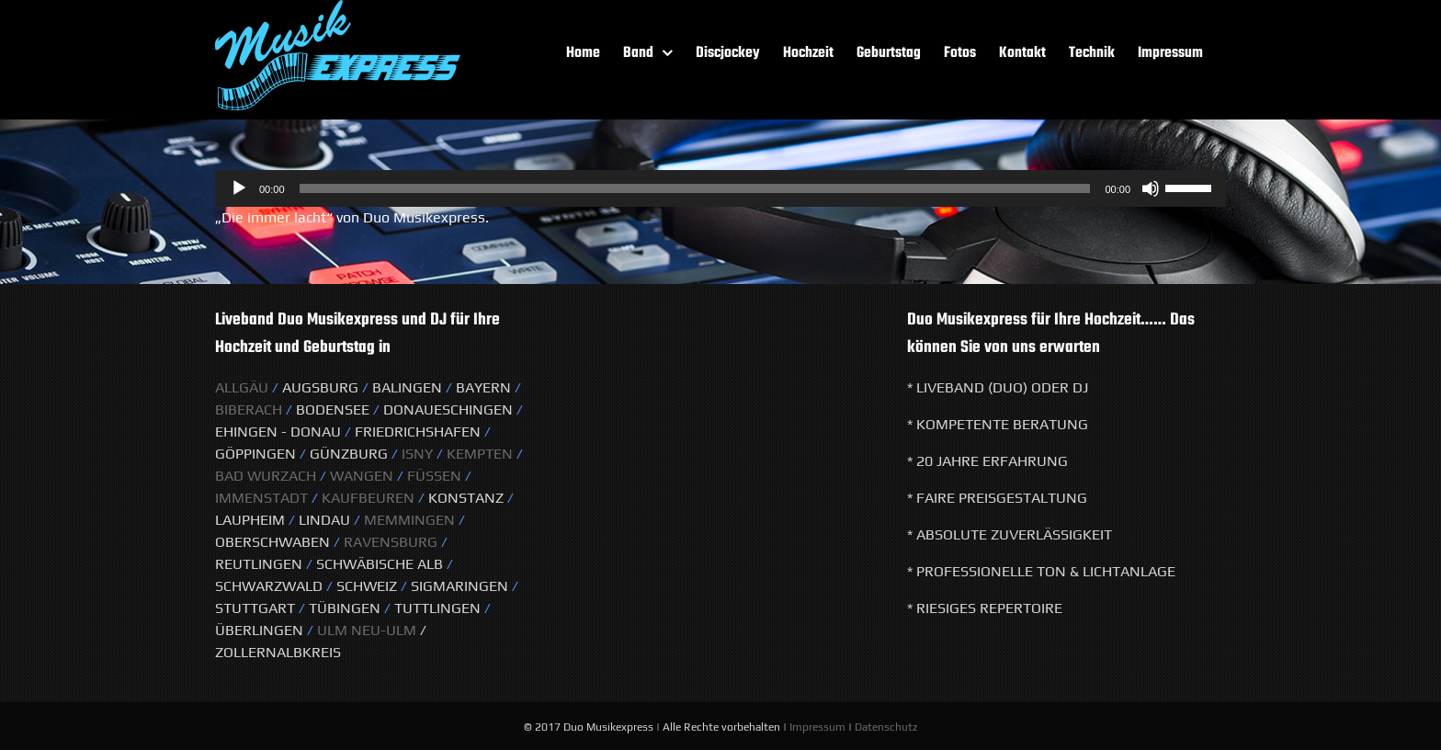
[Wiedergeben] (239, 188)
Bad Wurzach (265, 475)
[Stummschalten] (1150, 188)
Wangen (361, 475)
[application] (720, 188)
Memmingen (409, 519)
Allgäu (241, 387)
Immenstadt (261, 497)
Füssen (434, 475)
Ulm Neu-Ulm (364, 630)
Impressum (817, 727)
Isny (419, 453)
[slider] (695, 188)
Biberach (248, 409)
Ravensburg (390, 542)
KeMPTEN (481, 453)
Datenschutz (886, 727)
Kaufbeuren (368, 497)
